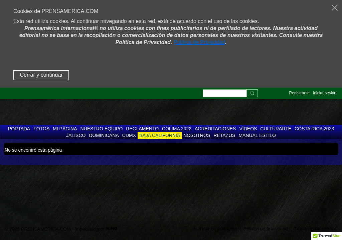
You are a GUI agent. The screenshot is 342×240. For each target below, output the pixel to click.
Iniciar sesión (324, 93)
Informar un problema (214, 228)
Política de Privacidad (199, 42)
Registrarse (299, 93)
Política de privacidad (265, 228)
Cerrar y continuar (41, 75)
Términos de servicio (315, 228)
